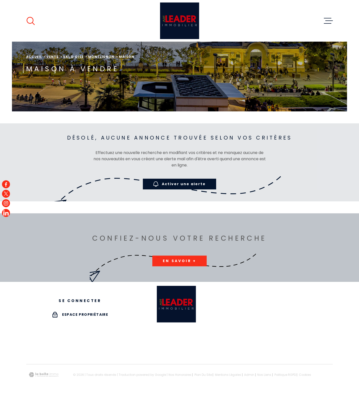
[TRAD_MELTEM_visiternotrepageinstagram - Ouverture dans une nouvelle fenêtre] (6, 203)
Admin (249, 375)
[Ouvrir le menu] (328, 20)
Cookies (305, 374)
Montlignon (101, 57)
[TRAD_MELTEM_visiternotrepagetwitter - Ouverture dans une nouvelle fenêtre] (6, 194)
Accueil (34, 57)
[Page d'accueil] (179, 20)
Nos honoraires (180, 375)
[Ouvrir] (30, 20)
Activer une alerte (179, 184)
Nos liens (264, 375)
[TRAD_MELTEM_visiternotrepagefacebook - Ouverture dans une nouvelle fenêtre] (6, 184)
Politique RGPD (285, 375)
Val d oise (73, 57)
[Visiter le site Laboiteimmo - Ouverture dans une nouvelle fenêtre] (43, 374)
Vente (53, 57)
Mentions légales (228, 375)
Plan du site (203, 375)
